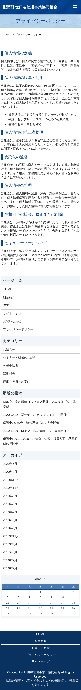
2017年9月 (10, 544)
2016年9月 (10, 560)
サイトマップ (12, 313)
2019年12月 (11, 480)
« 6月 (6, 579)
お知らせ (9, 349)
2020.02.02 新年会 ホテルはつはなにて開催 (35, 414)
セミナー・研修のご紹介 (19, 357)
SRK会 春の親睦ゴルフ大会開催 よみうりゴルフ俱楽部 (39, 404)
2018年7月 (10, 512)
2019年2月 (10, 504)
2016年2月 (10, 568)
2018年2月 (10, 528)
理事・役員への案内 (16, 382)
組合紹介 (9, 297)
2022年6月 (10, 463)
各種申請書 (10, 365)
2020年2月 (10, 471)
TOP (6, 34)
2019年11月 (11, 488)
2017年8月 (10, 552)
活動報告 (9, 373)
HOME (7, 289)
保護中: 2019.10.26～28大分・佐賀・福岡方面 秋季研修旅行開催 (40, 441)
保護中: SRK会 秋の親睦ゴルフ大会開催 (31, 422)
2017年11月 (11, 536)
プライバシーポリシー (18, 329)
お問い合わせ (12, 321)
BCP (6, 305)
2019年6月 (10, 496)
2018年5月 (10, 520)
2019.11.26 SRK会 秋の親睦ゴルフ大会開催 (36, 431)
